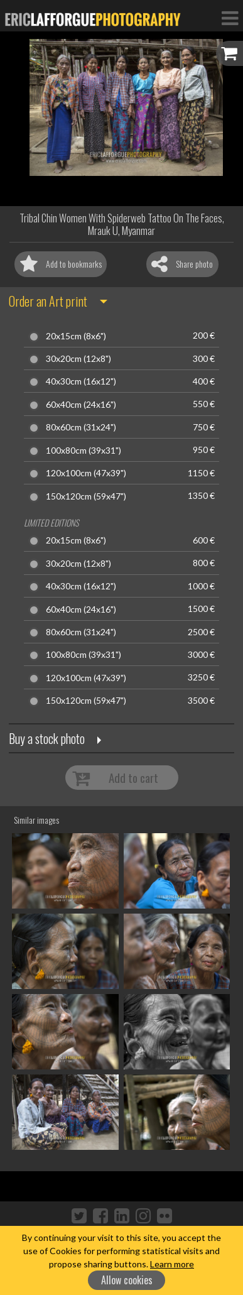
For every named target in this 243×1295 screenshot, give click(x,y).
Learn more (172, 1264)
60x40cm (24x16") (81, 405)
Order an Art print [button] (48, 301)
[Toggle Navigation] (230, 17)
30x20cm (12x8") (78, 359)
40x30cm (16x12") (81, 381)
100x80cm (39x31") (83, 450)
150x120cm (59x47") (86, 496)
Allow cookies (127, 1279)
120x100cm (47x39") (86, 473)
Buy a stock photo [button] (47, 738)
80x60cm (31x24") (81, 427)
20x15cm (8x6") (76, 336)
